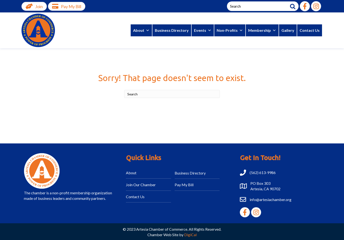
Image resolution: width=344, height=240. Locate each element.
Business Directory (172, 30)
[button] (305, 6)
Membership (262, 30)
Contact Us (310, 30)
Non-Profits (230, 30)
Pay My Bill (184, 184)
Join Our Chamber (141, 184)
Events (202, 30)
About (141, 30)
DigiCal (190, 234)
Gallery (287, 30)
